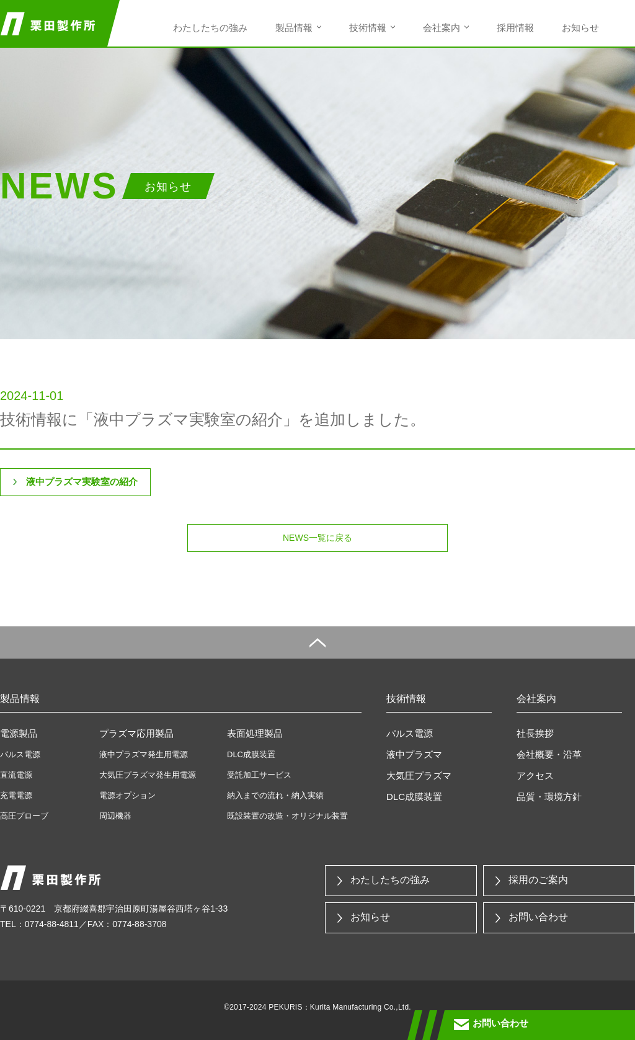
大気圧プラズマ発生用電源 (147, 775)
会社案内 (441, 27)
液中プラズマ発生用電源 (143, 754)
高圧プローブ (24, 815)
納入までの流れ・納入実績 (275, 795)
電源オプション (127, 795)
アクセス (535, 775)
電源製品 (18, 733)
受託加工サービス (259, 775)
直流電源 (16, 775)
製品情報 (294, 27)
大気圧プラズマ (418, 775)
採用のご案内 (538, 879)
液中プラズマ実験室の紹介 (82, 481)
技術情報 (367, 27)
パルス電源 (20, 754)
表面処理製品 (255, 733)
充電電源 (16, 795)
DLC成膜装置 (251, 754)
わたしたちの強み (210, 27)
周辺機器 (115, 815)
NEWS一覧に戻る (317, 538)
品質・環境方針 (549, 796)
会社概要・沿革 (549, 754)
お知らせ (580, 27)
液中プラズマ (414, 754)
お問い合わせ (538, 917)
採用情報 (515, 27)
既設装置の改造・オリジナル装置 (287, 815)
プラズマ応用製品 (136, 733)
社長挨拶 (535, 733)
